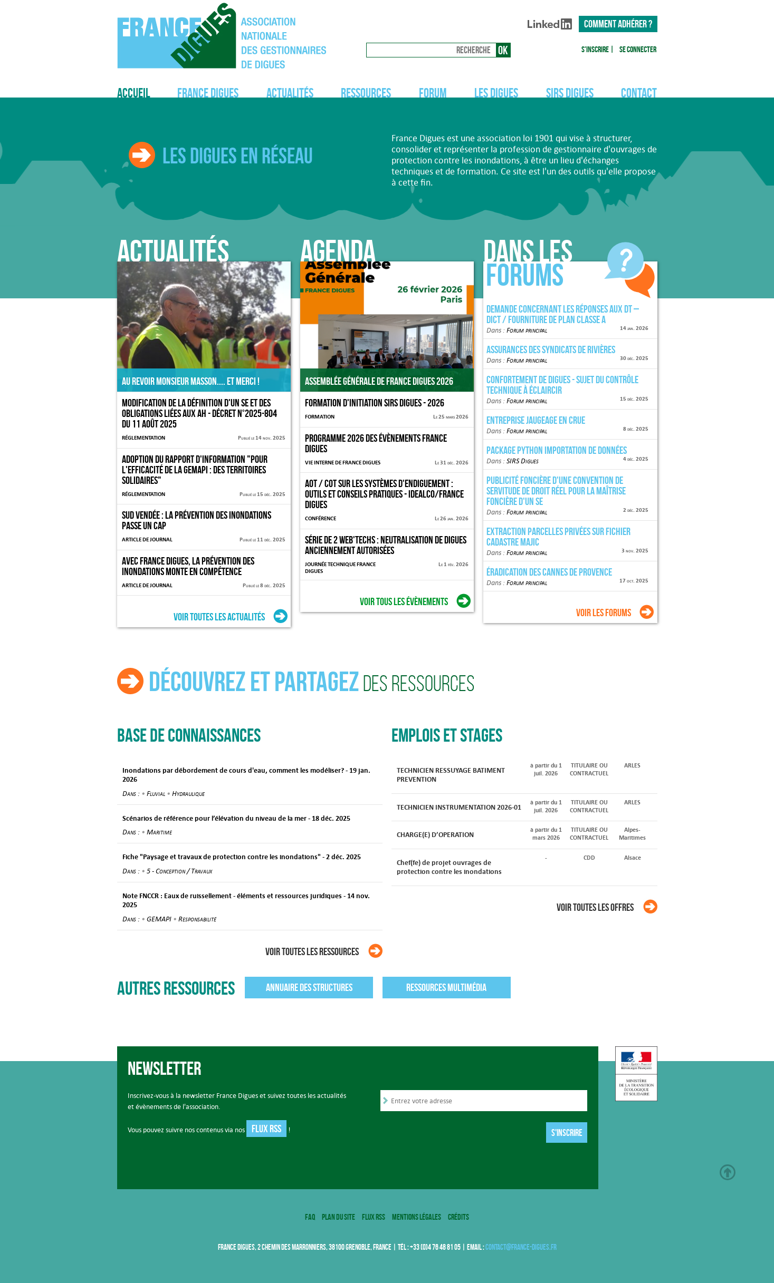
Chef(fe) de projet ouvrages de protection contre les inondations (449, 867)
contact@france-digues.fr (521, 1247)
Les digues (496, 93)
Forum (433, 93)
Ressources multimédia (446, 987)
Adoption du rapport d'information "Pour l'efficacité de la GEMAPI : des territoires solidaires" (194, 469)
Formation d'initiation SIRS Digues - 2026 (374, 402)
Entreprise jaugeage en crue (535, 420)
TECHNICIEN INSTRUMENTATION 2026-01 (459, 807)
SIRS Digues (570, 93)
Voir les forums (603, 612)
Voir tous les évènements (404, 601)
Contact (639, 93)
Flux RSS (266, 1128)
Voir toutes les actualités (219, 617)
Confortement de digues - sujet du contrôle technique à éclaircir (562, 384)
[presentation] (460, 1133)
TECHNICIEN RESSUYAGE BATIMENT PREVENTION (451, 774)
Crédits (458, 1216)
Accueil (133, 93)
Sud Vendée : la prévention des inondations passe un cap (196, 520)
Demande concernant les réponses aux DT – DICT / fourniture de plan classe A (562, 314)
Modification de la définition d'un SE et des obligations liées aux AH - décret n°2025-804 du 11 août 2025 (199, 413)
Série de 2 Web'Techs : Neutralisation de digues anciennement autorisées (385, 545)
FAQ (310, 1216)
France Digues (207, 93)
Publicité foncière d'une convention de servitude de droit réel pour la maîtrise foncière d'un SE (556, 491)
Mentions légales (416, 1216)
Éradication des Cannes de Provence (549, 572)
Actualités (289, 93)
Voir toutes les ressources (312, 951)
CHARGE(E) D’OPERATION (435, 834)
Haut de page (727, 1172)
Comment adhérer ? (618, 24)
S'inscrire (595, 49)
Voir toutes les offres (595, 907)
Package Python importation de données (556, 450)
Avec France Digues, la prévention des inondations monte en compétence (188, 566)
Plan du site (338, 1216)
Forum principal (527, 330)
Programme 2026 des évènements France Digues (376, 443)
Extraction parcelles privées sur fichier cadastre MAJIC (558, 536)
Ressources (366, 93)
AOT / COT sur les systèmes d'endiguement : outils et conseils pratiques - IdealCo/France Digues (384, 494)
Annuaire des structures (309, 987)
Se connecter (637, 49)
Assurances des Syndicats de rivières (550, 349)
